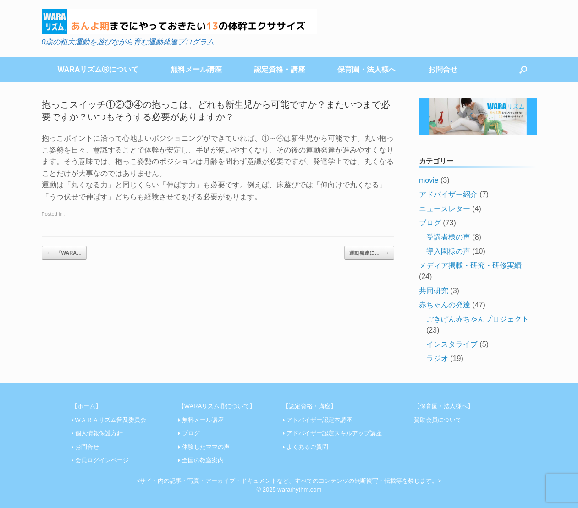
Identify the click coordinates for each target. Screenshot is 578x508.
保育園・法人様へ (366, 69)
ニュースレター (444, 209)
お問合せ (442, 69)
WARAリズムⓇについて (98, 69)
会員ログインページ (102, 460)
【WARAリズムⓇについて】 (217, 406)
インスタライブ (452, 344)
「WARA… (64, 253)
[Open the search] (523, 69)
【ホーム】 (86, 406)
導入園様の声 (448, 251)
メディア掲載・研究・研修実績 (470, 265)
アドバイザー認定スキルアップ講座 (334, 433)
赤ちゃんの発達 (444, 305)
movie (429, 180)
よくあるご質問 (307, 446)
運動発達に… (369, 253)
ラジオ (437, 358)
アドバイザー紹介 (448, 194)
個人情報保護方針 (99, 433)
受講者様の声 (448, 237)
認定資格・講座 (279, 69)
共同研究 (433, 291)
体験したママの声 (206, 446)
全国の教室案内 (203, 460)
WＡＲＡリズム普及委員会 (110, 419)
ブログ (430, 223)
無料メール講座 (196, 69)
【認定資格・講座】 (309, 406)
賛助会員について (438, 419)
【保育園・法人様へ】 (443, 406)
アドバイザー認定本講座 (319, 419)
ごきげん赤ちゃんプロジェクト (477, 319)
